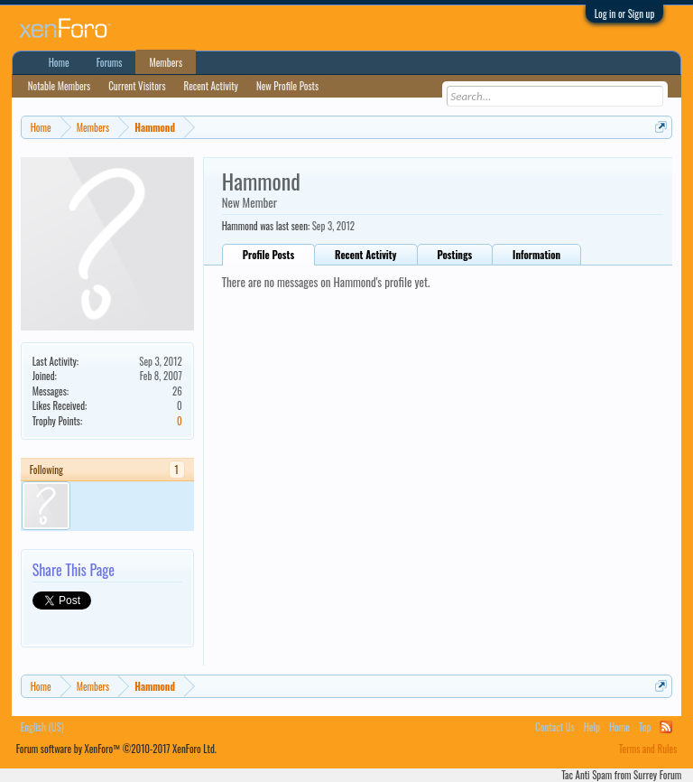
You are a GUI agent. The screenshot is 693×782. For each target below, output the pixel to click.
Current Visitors (136, 86)
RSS (666, 727)
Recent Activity (365, 254)
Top (645, 727)
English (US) (42, 727)
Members (165, 62)
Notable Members (59, 86)
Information (536, 254)
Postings (455, 254)
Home (59, 62)
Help (592, 727)
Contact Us (555, 727)
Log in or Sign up (625, 13)
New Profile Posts (287, 86)
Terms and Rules (648, 748)
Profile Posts (268, 254)
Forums (110, 62)
